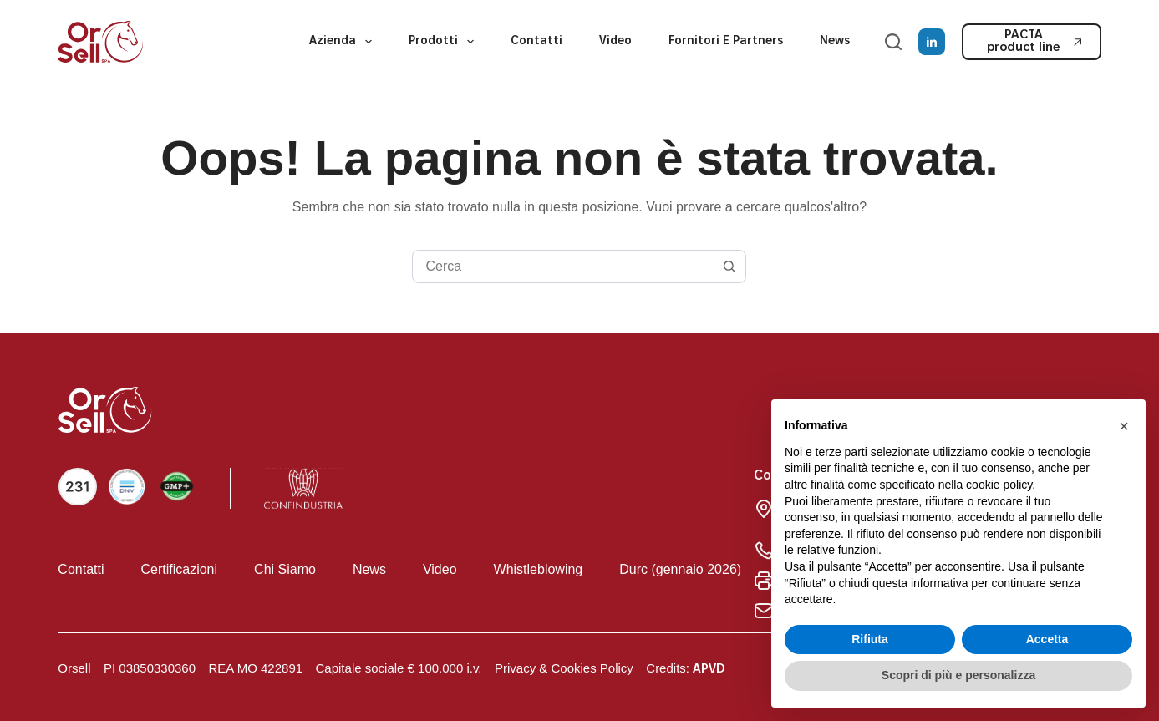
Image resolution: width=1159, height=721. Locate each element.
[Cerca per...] (562, 266)
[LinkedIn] (931, 41)
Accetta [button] (1047, 639)
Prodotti (444, 42)
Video (615, 41)
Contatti (536, 41)
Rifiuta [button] (869, 639)
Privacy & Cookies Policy (564, 668)
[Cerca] (893, 41)
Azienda (344, 42)
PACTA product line (1034, 41)
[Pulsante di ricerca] (729, 266)
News (835, 41)
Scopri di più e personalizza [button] (958, 675)
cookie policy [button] (999, 484)
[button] (1124, 426)
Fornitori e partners (725, 41)
